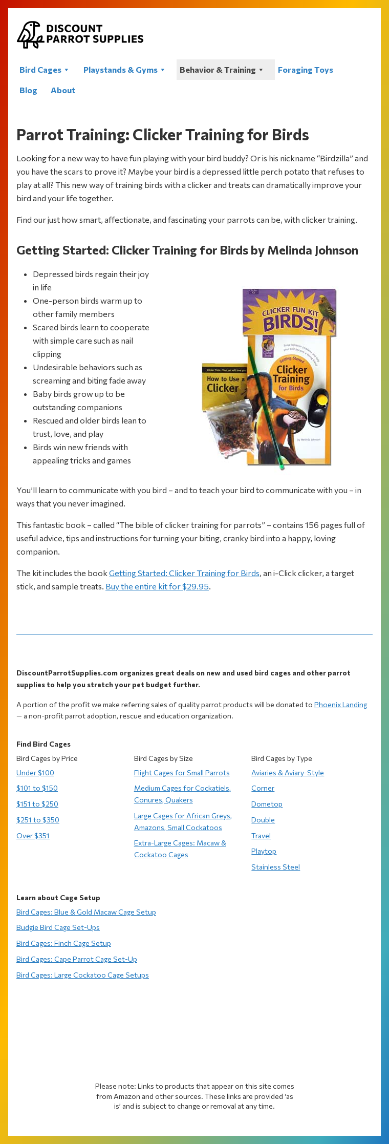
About (63, 90)
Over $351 (33, 835)
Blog (28, 90)
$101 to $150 (37, 787)
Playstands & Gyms (124, 69)
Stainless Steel (275, 866)
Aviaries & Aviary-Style (287, 772)
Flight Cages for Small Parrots (182, 772)
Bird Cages (44, 69)
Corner (262, 787)
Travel (261, 835)
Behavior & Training (222, 69)
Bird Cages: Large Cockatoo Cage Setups (82, 974)
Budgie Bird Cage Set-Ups (58, 927)
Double (263, 819)
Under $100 (35, 772)
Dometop (267, 803)
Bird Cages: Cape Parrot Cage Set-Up (76, 959)
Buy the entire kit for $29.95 (157, 586)
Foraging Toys (305, 69)
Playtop (263, 850)
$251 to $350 (37, 819)
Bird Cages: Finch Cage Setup (63, 943)
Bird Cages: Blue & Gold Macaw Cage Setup (86, 911)
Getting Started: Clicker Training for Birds (184, 573)
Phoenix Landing (340, 704)
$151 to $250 (37, 803)
